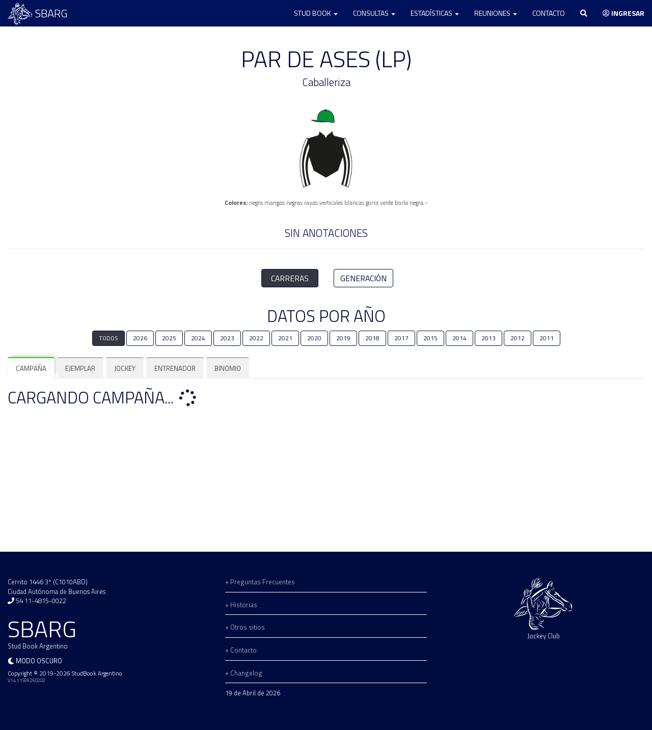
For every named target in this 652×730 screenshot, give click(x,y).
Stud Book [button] (316, 13)
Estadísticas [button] (435, 13)
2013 (488, 338)
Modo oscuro (39, 661)
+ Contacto (241, 650)
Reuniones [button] (495, 13)
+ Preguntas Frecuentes (260, 582)
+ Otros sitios (245, 627)
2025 (169, 338)
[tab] (31, 368)
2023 (227, 338)
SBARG (38, 13)
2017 (401, 338)
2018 (372, 338)
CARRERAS (290, 278)
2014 (459, 338)
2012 (517, 338)
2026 (140, 338)
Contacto (548, 13)
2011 (546, 338)
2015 (430, 338)
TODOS (108, 338)
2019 (343, 338)
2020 (314, 338)
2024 (198, 338)
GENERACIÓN (363, 278)
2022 (256, 338)
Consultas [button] (374, 13)
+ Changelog (243, 673)
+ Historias (241, 605)
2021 (285, 338)
